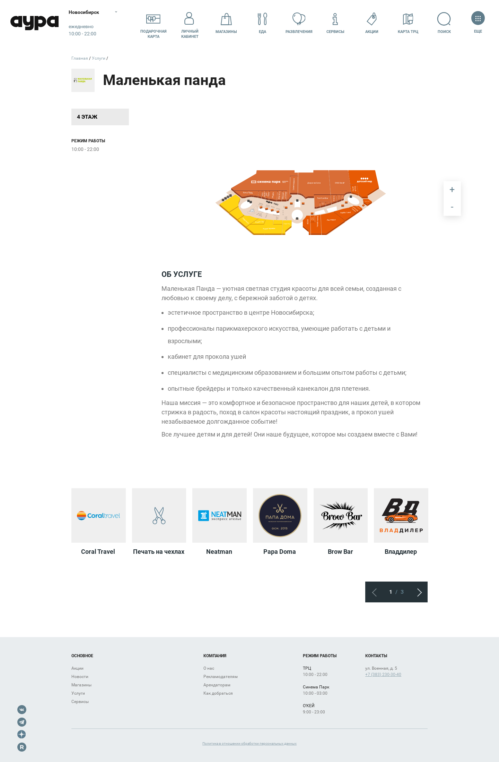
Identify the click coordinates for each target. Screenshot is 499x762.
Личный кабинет (190, 23)
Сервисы (335, 23)
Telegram (21, 722)
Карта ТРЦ (408, 23)
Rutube (21, 747)
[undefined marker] (269, 216)
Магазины (226, 23)
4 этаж (87, 116)
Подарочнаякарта (153, 23)
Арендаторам (216, 685)
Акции (371, 23)
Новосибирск (84, 12)
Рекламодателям (220, 676)
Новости (79, 676)
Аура (34, 23)
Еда (263, 23)
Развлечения (299, 23)
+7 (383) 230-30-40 (383, 674)
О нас (208, 668)
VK (21, 709)
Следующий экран (417, 592)
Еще (478, 23)
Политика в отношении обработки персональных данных (249, 743)
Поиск (444, 23)
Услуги (78, 693)
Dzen (21, 734)
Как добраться (218, 693)
